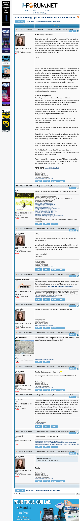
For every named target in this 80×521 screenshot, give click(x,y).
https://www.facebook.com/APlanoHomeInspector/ (49, 215)
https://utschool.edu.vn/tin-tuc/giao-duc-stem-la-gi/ (49, 441)
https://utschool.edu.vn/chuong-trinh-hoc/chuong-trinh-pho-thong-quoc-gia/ (55, 442)
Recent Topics (39, 11)
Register (36, 13)
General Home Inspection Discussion (48, 21)
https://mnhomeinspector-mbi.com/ (44, 359)
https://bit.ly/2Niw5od (52, 168)
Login (44, 13)
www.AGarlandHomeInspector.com (44, 206)
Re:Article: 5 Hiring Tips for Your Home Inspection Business (58, 228)
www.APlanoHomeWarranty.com (44, 212)
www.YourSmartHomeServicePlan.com (45, 211)
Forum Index (30, 21)
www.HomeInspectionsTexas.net (44, 207)
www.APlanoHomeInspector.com (44, 203)
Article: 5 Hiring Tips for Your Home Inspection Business (45, 17)
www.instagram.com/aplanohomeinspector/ (47, 217)
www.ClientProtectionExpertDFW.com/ (45, 214)
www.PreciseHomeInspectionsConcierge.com (47, 208)
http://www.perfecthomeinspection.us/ (45, 296)
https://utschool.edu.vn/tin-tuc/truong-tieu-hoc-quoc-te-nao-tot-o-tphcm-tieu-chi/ (57, 444)
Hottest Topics (51, 11)
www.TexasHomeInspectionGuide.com (45, 210)
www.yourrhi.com (39, 423)
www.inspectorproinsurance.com (44, 178)
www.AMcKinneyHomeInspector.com (45, 204)
